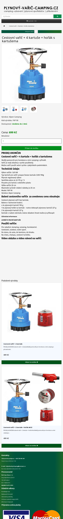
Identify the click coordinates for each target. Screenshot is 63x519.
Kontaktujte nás (5, 491)
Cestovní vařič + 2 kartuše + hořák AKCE (17, 427)
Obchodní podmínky (7, 497)
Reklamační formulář (7, 494)
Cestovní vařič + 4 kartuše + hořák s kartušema (21, 26)
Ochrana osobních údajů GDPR (9, 499)
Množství (5, 136)
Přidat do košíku (31, 148)
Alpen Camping (15, 117)
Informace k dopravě (7, 502)
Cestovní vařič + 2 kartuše (12, 344)
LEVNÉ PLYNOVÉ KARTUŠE (11, 220)
